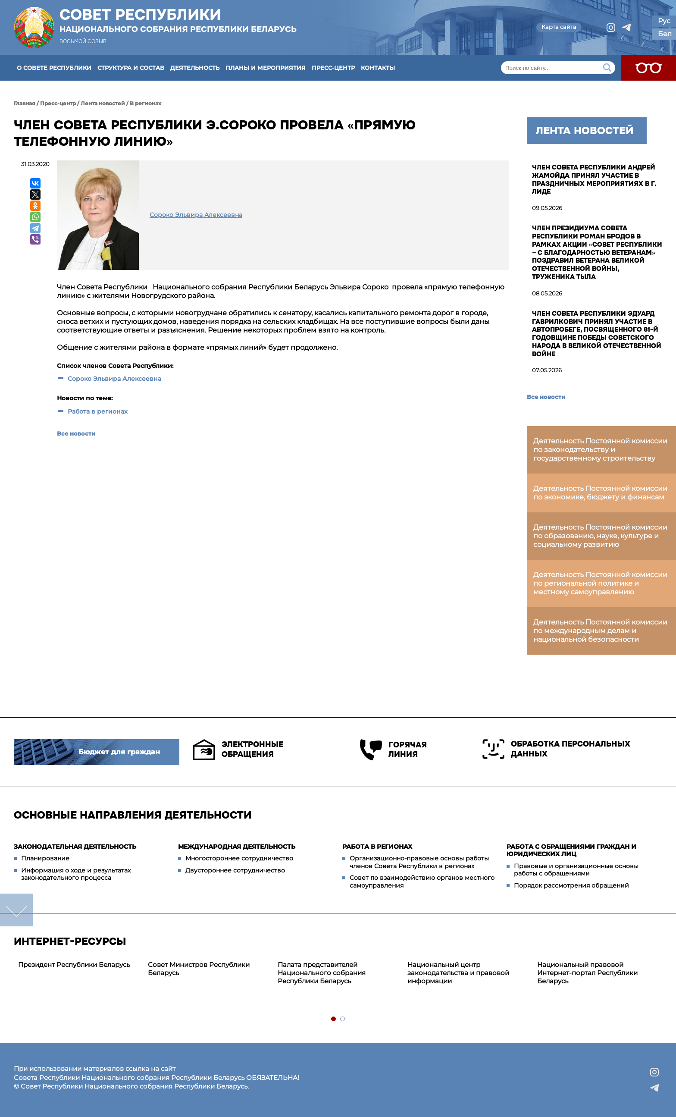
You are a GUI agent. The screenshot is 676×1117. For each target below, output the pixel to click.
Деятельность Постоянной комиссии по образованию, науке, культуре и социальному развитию (600, 536)
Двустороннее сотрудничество (235, 870)
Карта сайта (558, 26)
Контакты (378, 67)
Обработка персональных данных (556, 749)
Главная (24, 103)
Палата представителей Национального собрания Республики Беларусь (322, 972)
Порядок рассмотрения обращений (571, 885)
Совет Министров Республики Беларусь (199, 968)
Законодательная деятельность (75, 846)
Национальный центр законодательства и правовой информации (458, 972)
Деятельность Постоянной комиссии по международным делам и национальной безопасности (600, 630)
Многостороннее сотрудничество (239, 858)
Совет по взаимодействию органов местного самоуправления (422, 881)
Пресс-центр (333, 67)
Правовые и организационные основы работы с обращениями (576, 870)
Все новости (76, 433)
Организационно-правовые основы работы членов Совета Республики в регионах (419, 862)
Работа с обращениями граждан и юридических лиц (571, 850)
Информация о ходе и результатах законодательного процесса (76, 874)
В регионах (145, 103)
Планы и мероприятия (265, 67)
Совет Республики (178, 20)
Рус (664, 21)
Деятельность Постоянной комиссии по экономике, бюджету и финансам (600, 492)
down (16, 910)
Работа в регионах (98, 411)
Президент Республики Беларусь (74, 964)
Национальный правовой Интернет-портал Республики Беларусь (587, 972)
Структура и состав (130, 67)
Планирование (45, 858)
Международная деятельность (236, 846)
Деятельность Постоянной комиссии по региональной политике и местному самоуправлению (600, 583)
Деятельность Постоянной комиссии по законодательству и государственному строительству (600, 449)
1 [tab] (334, 1019)
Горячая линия (393, 749)
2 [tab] (343, 1019)
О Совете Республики (54, 67)
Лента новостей (103, 103)
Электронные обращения (238, 749)
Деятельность (194, 67)
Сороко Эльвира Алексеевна (114, 379)
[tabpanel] (79, 965)
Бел (665, 34)
